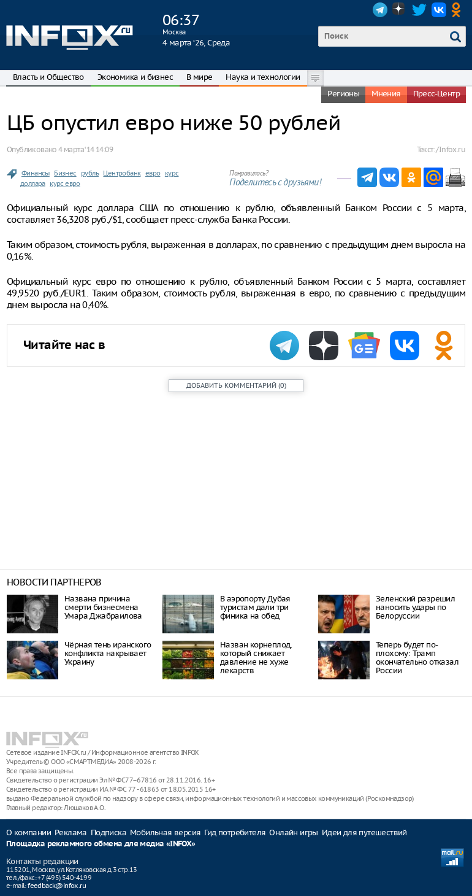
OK (458, 9)
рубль (90, 173)
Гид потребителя (234, 832)
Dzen (399, 9)
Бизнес (65, 173)
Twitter (419, 9)
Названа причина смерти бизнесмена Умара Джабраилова (103, 607)
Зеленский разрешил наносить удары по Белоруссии (415, 607)
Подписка (108, 832)
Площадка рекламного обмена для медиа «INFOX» (101, 844)
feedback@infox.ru (57, 885)
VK (439, 9)
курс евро (65, 183)
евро (153, 173)
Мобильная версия (165, 832)
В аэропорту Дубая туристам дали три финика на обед (255, 607)
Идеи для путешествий (364, 832)
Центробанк (121, 173)
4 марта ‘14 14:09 (85, 149)
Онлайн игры (293, 832)
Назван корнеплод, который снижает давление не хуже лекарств (256, 657)
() (236, 385)
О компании (28, 832)
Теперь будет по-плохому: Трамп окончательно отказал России (417, 657)
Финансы (35, 173)
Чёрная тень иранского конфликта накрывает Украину (107, 653)
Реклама (71, 832)
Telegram (380, 9)
